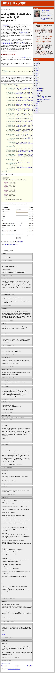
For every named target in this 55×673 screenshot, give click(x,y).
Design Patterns (44, 30)
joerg (3, 486)
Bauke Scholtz (6, 278)
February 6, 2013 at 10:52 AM (8, 366)
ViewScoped (42, 54)
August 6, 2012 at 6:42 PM (7, 333)
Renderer (39, 46)
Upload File (44, 52)
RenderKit (8, 40)
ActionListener (37, 25)
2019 (36, 75)
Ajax (45, 25)
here (9, 59)
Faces (36, 34)
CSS (36, 29)
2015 (36, 82)
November (39, 90)
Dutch (42, 31)
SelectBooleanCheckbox (46, 46)
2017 (36, 78)
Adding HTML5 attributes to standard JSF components (44, 97)
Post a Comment (5, 663)
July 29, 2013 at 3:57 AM (7, 484)
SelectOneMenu (40, 47)
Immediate (45, 35)
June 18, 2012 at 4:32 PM (7, 275)
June (38, 95)
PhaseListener (38, 44)
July (37, 93)
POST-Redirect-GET (47, 44)
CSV (39, 29)
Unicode (38, 52)
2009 (36, 107)
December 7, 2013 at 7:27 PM (8, 598)
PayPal (43, 19)
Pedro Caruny (5, 402)
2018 (36, 77)
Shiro (43, 48)
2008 (36, 108)
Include (49, 35)
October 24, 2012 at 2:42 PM (8, 354)
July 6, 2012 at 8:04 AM (6, 305)
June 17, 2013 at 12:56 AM (7, 442)
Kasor (3, 601)
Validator (40, 53)
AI (42, 25)
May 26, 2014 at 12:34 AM (7, 660)
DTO (38, 31)
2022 (36, 70)
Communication (44, 27)
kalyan (3, 640)
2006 (36, 112)
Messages (43, 40)
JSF (50, 36)
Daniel (3, 253)
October (39, 92)
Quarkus (43, 45)
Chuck (3, 470)
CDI (38, 27)
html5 (3, 634)
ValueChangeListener (48, 53)
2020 (36, 73)
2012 (36, 87)
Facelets (50, 32)
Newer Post (4, 666)
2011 (36, 103)
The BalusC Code (13, 2)
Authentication (49, 25)
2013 (36, 85)
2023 (36, 68)
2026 (36, 63)
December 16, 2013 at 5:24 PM (8, 621)
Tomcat (42, 51)
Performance (46, 43)
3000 (36, 62)
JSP (43, 38)
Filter (39, 34)
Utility (36, 53)
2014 (36, 83)
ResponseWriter (5, 42)
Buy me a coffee (44, 18)
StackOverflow (41, 50)
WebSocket (49, 54)
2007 (36, 110)
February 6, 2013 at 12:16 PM (8, 377)
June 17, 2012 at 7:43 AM (7, 260)
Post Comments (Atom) (14, 669)
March (38, 101)
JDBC (43, 36)
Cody (3, 335)
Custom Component (45, 29)
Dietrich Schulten (6, 294)
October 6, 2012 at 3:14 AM (8, 345)
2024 (36, 67)
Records (50, 45)
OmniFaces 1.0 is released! (43, 99)
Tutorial (50, 51)
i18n (41, 35)
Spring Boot (47, 48)
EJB (36, 32)
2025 (36, 65)
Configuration (43, 28)
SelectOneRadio (48, 47)
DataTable (37, 30)
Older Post (30, 666)
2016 (36, 80)
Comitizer (4, 263)
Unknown (4, 323)
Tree (46, 51)
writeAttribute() (6, 43)
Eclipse (50, 31)
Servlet (39, 48)
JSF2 (10, 244)
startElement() (21, 42)
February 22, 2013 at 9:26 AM (8, 399)
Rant (47, 45)
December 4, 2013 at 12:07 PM (8, 494)
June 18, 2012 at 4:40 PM (7, 292)
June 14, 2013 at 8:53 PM (7, 419)
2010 (36, 105)
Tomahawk (37, 51)
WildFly (47, 56)
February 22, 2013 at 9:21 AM (8, 384)
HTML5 (7, 244)
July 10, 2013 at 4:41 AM (7, 467)
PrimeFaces (38, 45)
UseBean (49, 52)
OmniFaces (6, 25)
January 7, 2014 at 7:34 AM (7, 637)
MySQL (48, 40)
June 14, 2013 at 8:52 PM (7, 412)
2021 (36, 72)
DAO (51, 29)
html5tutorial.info (23, 32)
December (39, 88)
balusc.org (49, 15)
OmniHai (48, 41)
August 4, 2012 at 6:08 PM (7, 320)
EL (38, 32)
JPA (47, 36)
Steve (3, 308)
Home (17, 666)
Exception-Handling (43, 32)
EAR (46, 31)
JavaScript (38, 36)
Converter (50, 28)
